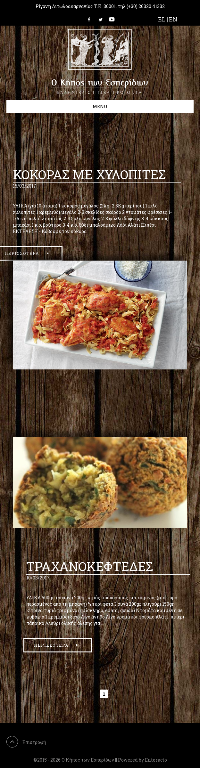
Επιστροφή (34, 742)
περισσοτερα (51, 645)
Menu (100, 106)
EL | (163, 19)
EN (173, 19)
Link (91, 19)
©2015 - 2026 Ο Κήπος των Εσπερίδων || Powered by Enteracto (100, 760)
